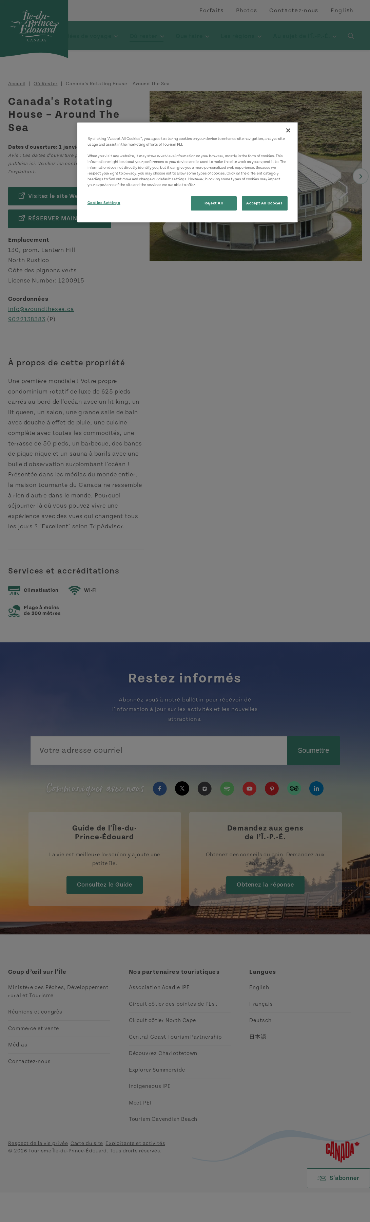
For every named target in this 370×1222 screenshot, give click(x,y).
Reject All (214, 203)
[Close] (288, 130)
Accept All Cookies (264, 203)
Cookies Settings (103, 203)
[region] (187, 172)
